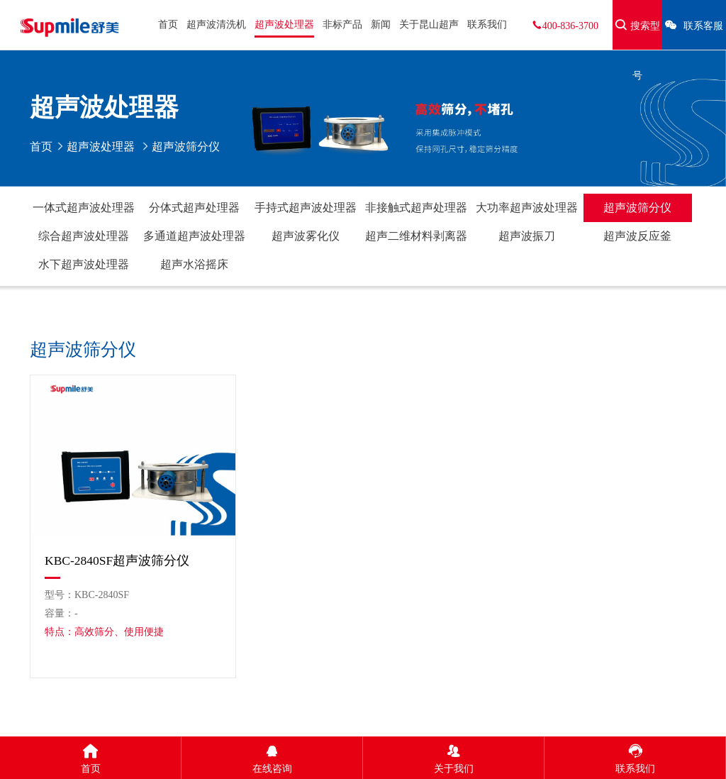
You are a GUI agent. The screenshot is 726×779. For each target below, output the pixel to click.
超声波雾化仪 (306, 236)
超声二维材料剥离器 (416, 236)
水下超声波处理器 (83, 264)
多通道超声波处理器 (194, 236)
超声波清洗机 (216, 24)
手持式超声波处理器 (306, 207)
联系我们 (487, 24)
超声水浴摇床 (194, 264)
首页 (168, 24)
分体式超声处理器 (194, 207)
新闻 (381, 24)
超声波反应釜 (637, 236)
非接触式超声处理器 (416, 207)
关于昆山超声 (429, 24)
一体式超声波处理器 (84, 207)
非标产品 (342, 24)
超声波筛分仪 (637, 207)
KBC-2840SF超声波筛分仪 (117, 560)
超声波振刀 (526, 236)
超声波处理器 (284, 24)
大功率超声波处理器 (527, 207)
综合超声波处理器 (83, 236)
